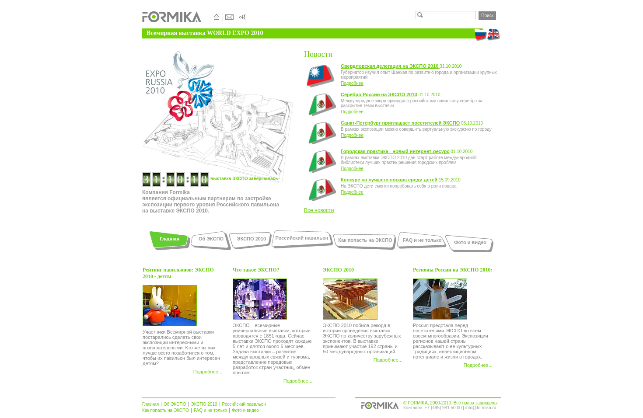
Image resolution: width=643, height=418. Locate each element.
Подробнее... (207, 371)
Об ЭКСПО (211, 238)
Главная (169, 238)
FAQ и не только (422, 240)
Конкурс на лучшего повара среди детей (389, 179)
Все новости (319, 210)
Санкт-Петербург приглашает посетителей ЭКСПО (400, 122)
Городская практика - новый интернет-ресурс (395, 151)
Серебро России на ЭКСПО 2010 (379, 94)
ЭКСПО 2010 (251, 238)
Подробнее (352, 83)
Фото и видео (470, 242)
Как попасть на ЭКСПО (365, 240)
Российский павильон (302, 237)
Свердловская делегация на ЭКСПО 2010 (390, 66)
